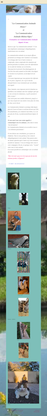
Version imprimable (12, 410)
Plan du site (20, 410)
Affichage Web (37, 411)
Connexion (37, 410)
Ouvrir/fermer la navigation (23, 1)
